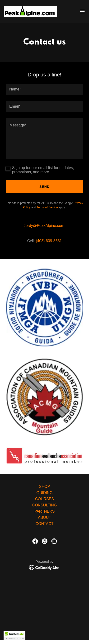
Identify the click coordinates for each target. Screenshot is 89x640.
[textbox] (44, 89)
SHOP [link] (44, 487)
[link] (30, 11)
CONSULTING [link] (44, 505)
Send (44, 187)
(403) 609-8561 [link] (49, 241)
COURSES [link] (44, 499)
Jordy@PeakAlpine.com (44, 226)
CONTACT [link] (44, 524)
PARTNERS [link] (44, 511)
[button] (82, 11)
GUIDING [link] (44, 493)
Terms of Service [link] (47, 207)
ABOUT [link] (44, 517)
